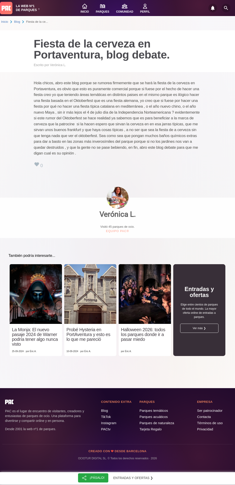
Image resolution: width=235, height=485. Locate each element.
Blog (17, 21)
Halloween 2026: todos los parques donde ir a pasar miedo (143, 334)
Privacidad (205, 429)
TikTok (106, 417)
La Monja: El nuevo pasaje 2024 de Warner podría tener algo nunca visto (35, 337)
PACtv (105, 429)
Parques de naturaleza (157, 423)
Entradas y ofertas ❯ (133, 478)
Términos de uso (210, 423)
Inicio (4, 21)
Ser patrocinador (210, 410)
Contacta (204, 417)
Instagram (108, 423)
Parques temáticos (154, 410)
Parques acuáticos (154, 417)
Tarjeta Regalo (151, 429)
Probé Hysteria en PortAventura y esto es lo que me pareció (88, 334)
